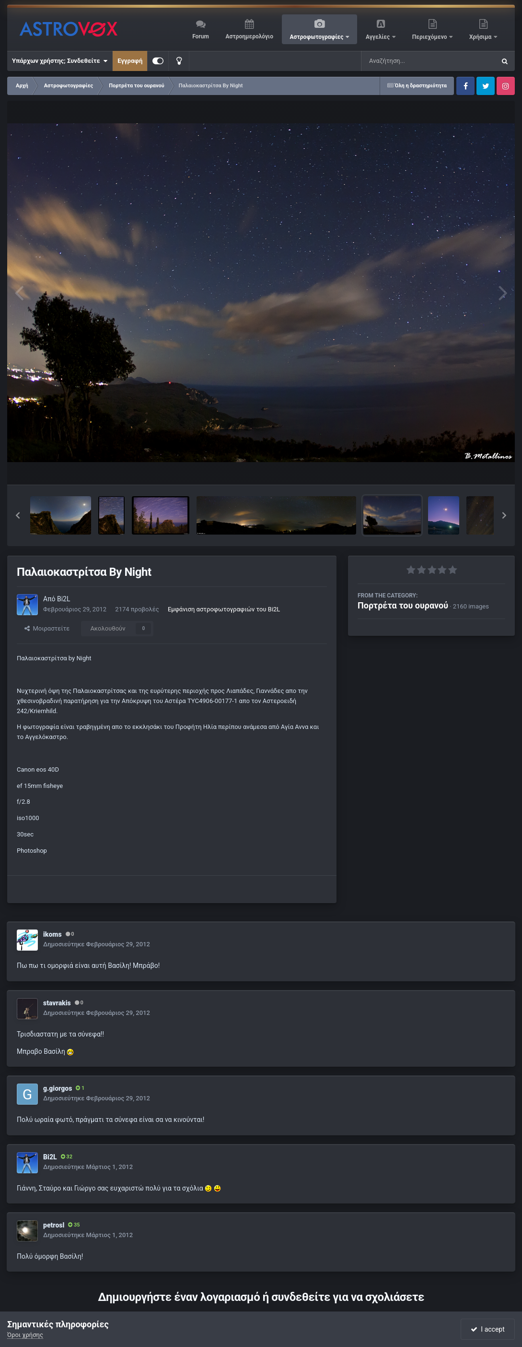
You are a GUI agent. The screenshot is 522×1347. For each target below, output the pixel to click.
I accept (487, 1329)
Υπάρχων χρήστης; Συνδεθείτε (59, 61)
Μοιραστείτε (47, 628)
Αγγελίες (378, 37)
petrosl (53, 1225)
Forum (200, 36)
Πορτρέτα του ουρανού (403, 605)
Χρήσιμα (481, 37)
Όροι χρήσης (25, 1334)
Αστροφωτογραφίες (317, 37)
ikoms (52, 934)
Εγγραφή (129, 60)
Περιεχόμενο (430, 37)
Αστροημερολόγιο (249, 36)
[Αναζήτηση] (408, 61)
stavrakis (57, 1003)
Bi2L (63, 599)
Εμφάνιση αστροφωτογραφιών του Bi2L (224, 609)
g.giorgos (57, 1088)
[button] (17, 515)
